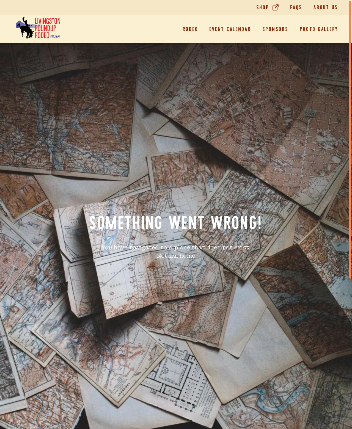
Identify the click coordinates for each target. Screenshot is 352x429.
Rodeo (190, 29)
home (187, 255)
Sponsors (275, 29)
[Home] (38, 29)
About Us (326, 7)
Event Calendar (230, 29)
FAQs (296, 7)
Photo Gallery (319, 29)
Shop (262, 7)
